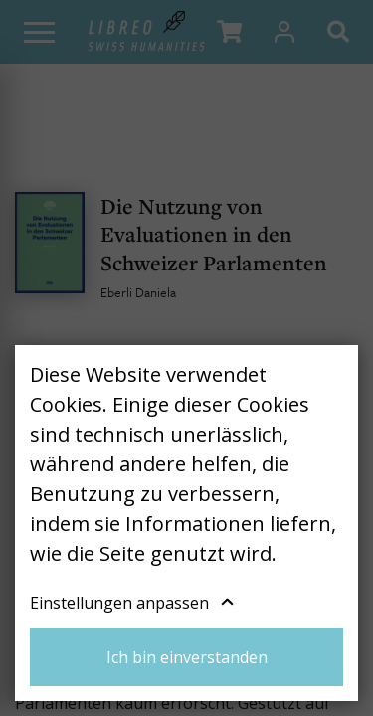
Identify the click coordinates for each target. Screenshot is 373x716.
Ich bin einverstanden (187, 657)
